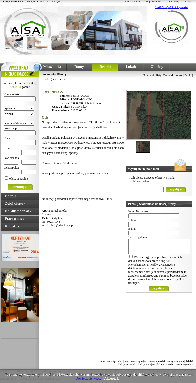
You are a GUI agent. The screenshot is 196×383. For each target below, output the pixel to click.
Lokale (131, 67)
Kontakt (189, 1)
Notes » (10, 196)
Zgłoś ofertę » (15, 203)
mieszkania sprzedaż (111, 361)
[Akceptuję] (112, 378)
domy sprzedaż (157, 361)
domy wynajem (175, 361)
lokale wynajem (184, 364)
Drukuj (189, 75)
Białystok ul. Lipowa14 (175, 7)
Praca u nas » (15, 219)
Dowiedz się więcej (89, 378)
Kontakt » (12, 226)
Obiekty (157, 67)
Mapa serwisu (153, 1)
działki (189, 361)
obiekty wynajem (146, 364)
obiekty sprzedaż (126, 364)
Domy (79, 67)
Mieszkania (52, 67)
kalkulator (96, 103)
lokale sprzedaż (165, 364)
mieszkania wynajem (135, 361)
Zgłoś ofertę (172, 1)
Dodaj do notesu (173, 75)
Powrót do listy (152, 75)
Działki (105, 67)
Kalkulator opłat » (18, 211)
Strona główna (132, 1)
